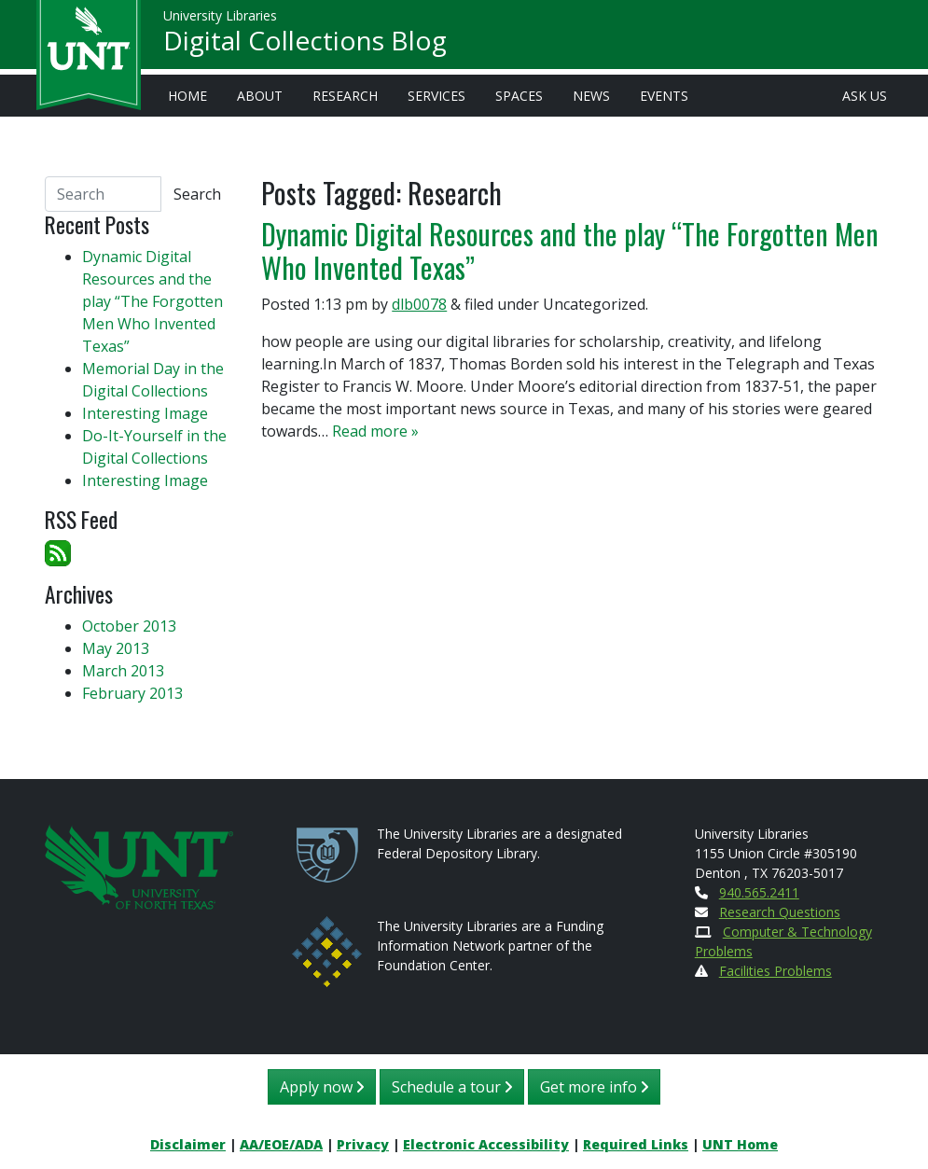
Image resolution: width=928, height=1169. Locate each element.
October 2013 (129, 626)
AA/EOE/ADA (281, 1144)
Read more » (375, 431)
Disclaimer (188, 1144)
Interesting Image (145, 413)
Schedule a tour (452, 1087)
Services (436, 95)
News (591, 95)
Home (187, 95)
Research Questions (779, 912)
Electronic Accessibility (486, 1144)
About (260, 95)
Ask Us (864, 95)
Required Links (635, 1144)
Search (197, 194)
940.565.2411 (759, 892)
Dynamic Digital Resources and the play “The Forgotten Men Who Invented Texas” (570, 250)
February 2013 (132, 693)
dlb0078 (419, 304)
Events (664, 95)
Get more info (594, 1087)
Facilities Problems (775, 971)
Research (345, 95)
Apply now (322, 1087)
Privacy (363, 1144)
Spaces (519, 95)
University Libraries (220, 18)
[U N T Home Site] (139, 865)
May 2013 (115, 648)
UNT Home (740, 1144)
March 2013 (123, 671)
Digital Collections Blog (305, 43)
